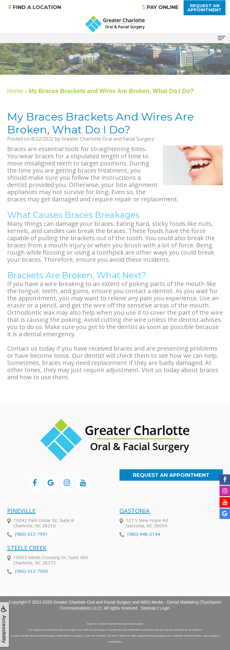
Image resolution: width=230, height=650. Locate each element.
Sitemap (148, 608)
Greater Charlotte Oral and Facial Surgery (92, 602)
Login (165, 608)
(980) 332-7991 (31, 542)
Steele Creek (26, 556)
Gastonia (134, 519)
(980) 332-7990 (31, 579)
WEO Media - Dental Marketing (169, 602)
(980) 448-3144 (143, 542)
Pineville (21, 519)
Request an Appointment (171, 475)
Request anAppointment (204, 8)
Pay (160, 7)
